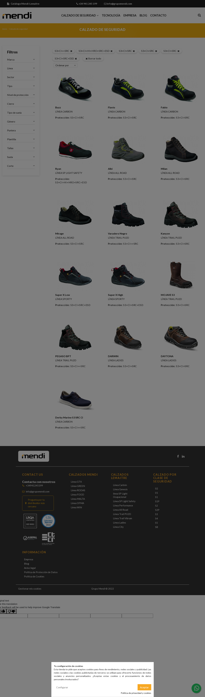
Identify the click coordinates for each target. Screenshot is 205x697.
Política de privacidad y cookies (136, 693)
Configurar (62, 687)
